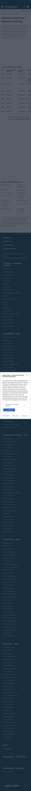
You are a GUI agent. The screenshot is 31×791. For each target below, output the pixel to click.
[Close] (27, 375)
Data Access (15, 415)
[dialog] (15, 395)
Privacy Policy (24, 415)
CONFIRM (9, 410)
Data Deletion (6, 415)
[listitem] (15, 405)
